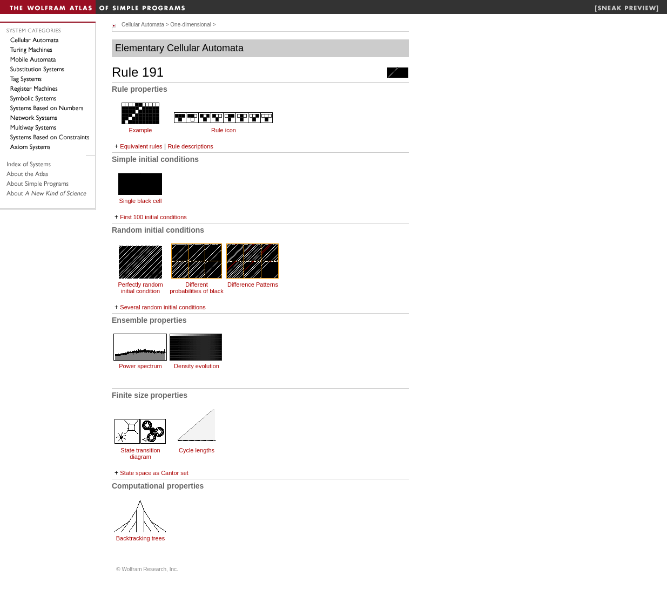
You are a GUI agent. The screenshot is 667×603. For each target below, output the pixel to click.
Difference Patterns (252, 284)
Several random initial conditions (162, 307)
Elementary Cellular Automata (179, 48)
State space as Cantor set (154, 473)
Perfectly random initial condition (140, 287)
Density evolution (196, 366)
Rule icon (223, 130)
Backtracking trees (140, 538)
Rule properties (139, 89)
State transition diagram (140, 453)
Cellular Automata (143, 25)
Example (140, 130)
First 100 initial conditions (153, 217)
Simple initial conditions (155, 159)
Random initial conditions (158, 230)
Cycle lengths (196, 450)
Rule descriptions (190, 146)
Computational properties (158, 486)
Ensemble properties (149, 320)
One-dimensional (190, 25)
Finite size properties (149, 395)
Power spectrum (140, 366)
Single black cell (140, 201)
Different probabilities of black (197, 287)
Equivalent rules (141, 146)
